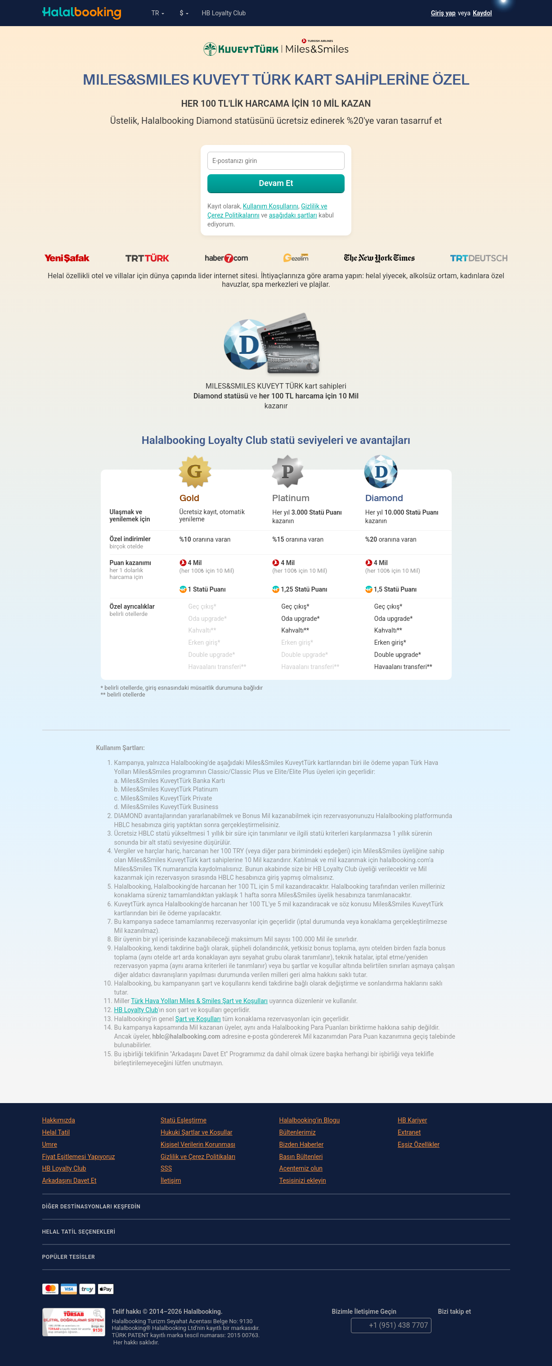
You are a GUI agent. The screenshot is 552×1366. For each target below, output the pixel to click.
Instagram (502, 1325)
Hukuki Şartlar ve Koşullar (197, 1132)
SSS (166, 1168)
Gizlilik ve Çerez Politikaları (198, 1156)
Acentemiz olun (301, 1168)
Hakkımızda (58, 1120)
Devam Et (276, 183)
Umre (49, 1144)
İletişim (171, 1180)
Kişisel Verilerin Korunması (198, 1144)
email (339, 1325)
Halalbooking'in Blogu (309, 1120)
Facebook (464, 1325)
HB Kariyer (412, 1120)
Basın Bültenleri (301, 1156)
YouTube (483, 1325)
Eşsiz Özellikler (419, 1144)
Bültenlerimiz (297, 1132)
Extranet (409, 1132)
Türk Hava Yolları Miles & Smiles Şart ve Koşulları (199, 1000)
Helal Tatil (56, 1132)
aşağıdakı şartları (293, 215)
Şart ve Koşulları (198, 1018)
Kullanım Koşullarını (270, 206)
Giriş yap (443, 13)
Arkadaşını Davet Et (69, 1180)
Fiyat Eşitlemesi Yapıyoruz (78, 1156)
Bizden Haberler (301, 1144)
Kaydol (482, 13)
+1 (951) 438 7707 (389, 1325)
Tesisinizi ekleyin (302, 1180)
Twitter (445, 1325)
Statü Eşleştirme (183, 1120)
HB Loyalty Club (224, 13)
